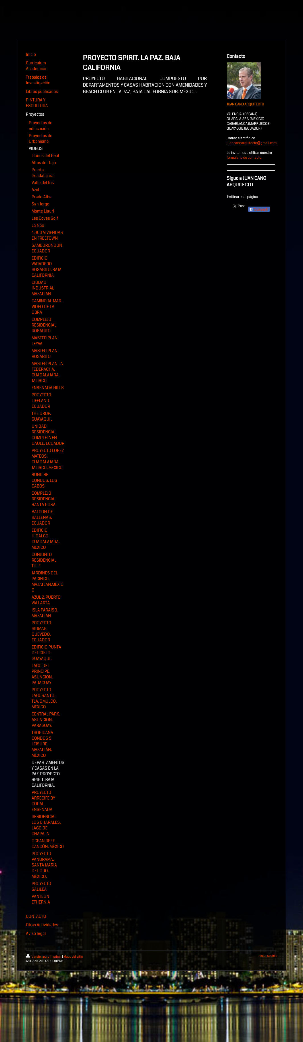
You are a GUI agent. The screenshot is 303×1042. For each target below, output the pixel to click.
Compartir (259, 209)
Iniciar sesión (267, 956)
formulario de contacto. (244, 157)
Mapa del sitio (73, 957)
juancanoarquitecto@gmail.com (252, 143)
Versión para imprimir (44, 957)
